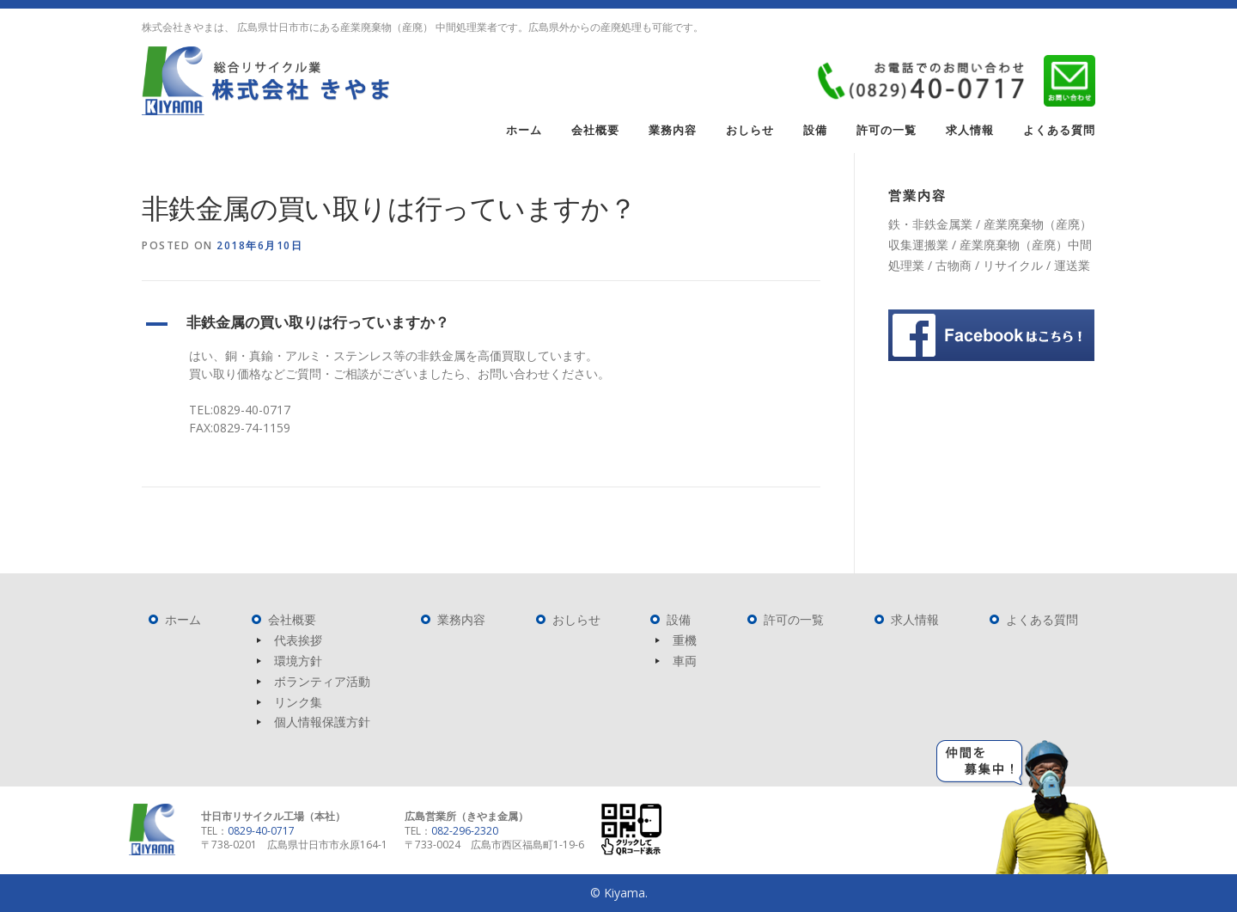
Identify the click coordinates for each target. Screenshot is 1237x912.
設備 (815, 130)
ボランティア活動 (322, 681)
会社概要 (595, 130)
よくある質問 (1059, 130)
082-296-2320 (464, 830)
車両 (685, 660)
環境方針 (298, 660)
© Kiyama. (619, 892)
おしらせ (750, 130)
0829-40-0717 (261, 830)
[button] (481, 324)
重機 (685, 640)
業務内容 (673, 130)
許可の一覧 (886, 130)
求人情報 (970, 130)
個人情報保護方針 (322, 721)
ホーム (524, 130)
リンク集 (298, 702)
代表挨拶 (298, 640)
